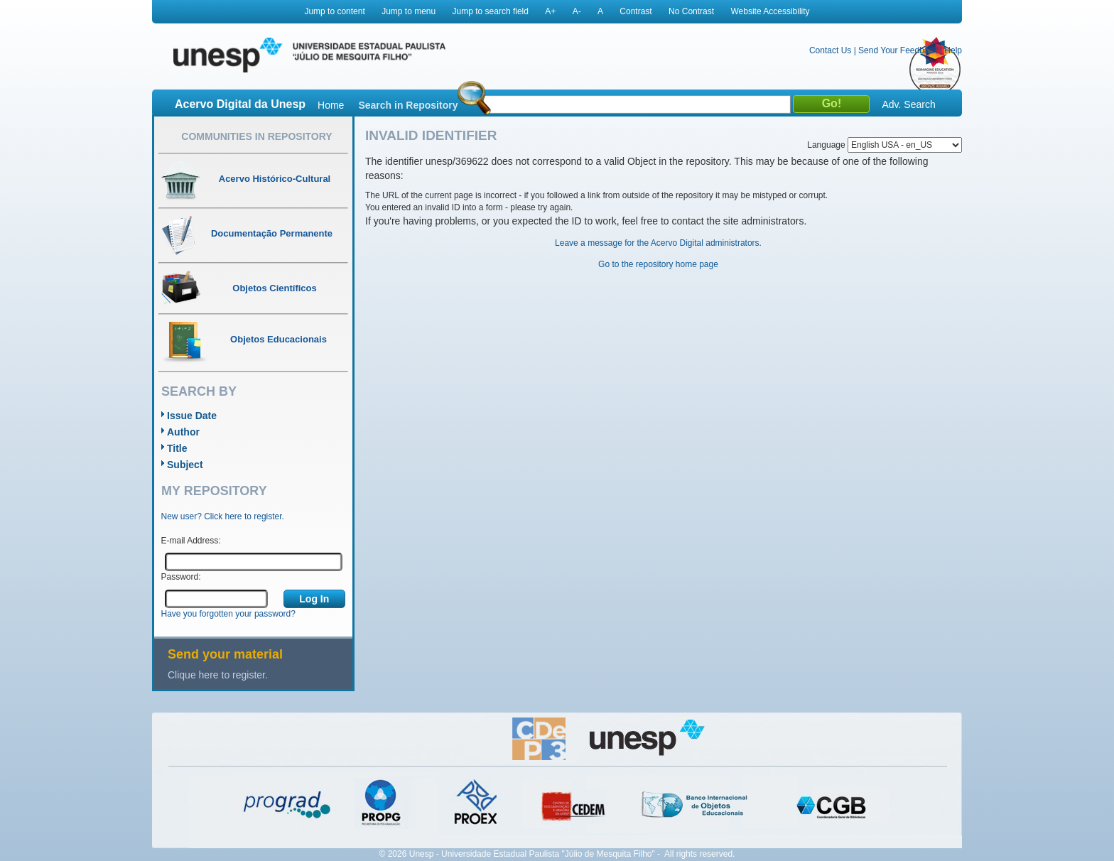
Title (177, 448)
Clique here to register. (218, 675)
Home (331, 105)
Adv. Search (908, 104)
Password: (181, 577)
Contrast (635, 11)
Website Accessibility (769, 11)
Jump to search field (491, 11)
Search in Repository (408, 105)
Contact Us (830, 50)
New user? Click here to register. (222, 516)
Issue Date (192, 415)
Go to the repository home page (658, 264)
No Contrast (691, 11)
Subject (185, 464)
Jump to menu (409, 11)
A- (577, 11)
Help (953, 50)
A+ (550, 11)
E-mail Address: (191, 541)
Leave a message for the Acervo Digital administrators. (658, 243)
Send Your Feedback (897, 50)
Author (183, 432)
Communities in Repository (256, 136)
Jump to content (334, 11)
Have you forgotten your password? (228, 614)
